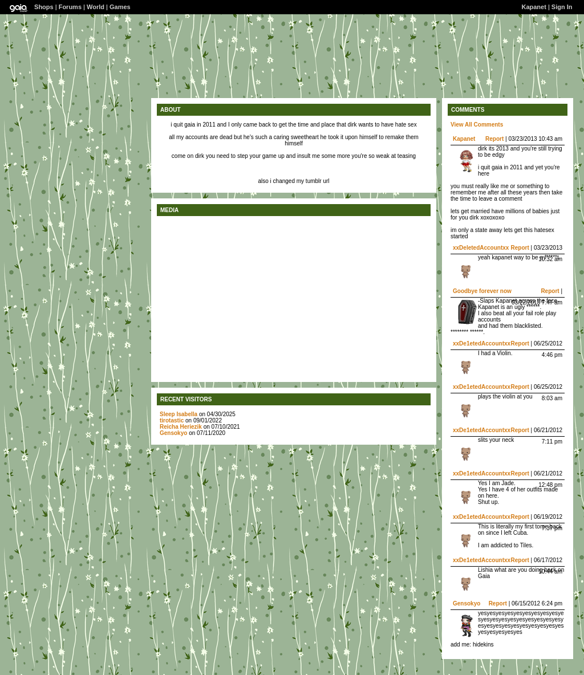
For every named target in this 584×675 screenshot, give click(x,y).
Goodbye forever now (482, 291)
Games (120, 6)
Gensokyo (173, 433)
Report (494, 139)
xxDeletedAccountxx (481, 248)
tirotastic (172, 420)
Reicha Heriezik (181, 427)
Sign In (562, 6)
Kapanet (533, 6)
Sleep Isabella (178, 414)
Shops (44, 6)
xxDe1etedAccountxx (481, 343)
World (95, 6)
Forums (70, 6)
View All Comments (477, 124)
